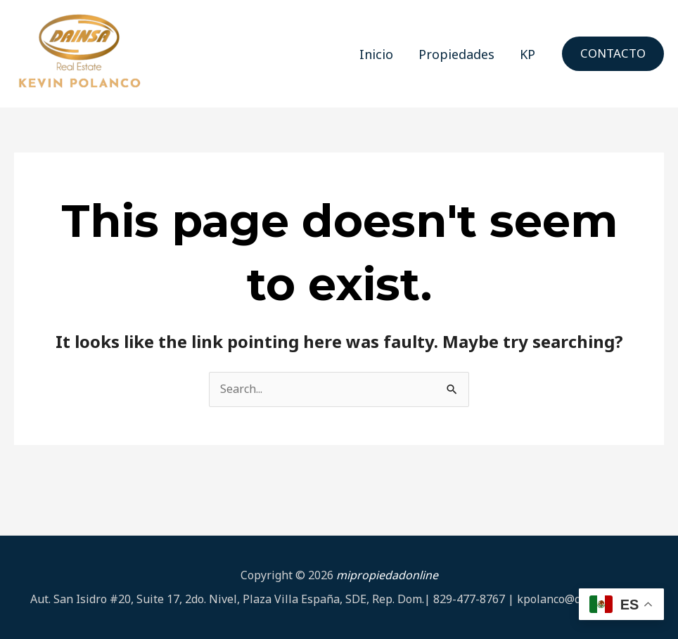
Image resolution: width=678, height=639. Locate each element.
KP (527, 54)
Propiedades (456, 54)
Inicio (376, 54)
